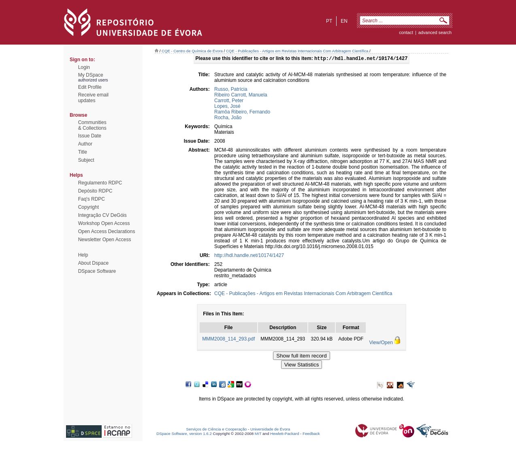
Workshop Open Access (104, 223)
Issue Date (89, 136)
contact (406, 32)
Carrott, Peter (228, 101)
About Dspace (93, 263)
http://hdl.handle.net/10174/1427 (249, 256)
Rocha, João (227, 118)
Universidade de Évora (270, 430)
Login (84, 67)
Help (83, 255)
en (344, 21)
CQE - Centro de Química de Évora (192, 51)
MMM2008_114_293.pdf (228, 340)
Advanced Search (435, 32)
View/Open (380, 343)
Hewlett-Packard (284, 434)
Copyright (88, 207)
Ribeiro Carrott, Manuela (240, 96)
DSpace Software (97, 271)
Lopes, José (227, 107)
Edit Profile (90, 87)
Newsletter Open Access (104, 239)
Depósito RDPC (95, 191)
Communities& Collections (92, 125)
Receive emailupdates (93, 97)
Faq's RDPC (91, 199)
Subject (86, 160)
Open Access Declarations (106, 231)
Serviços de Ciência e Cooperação (216, 430)
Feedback (311, 434)
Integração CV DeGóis (102, 215)
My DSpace (90, 75)
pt (329, 21)
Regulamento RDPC (100, 183)
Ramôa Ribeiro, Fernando (242, 113)
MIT (258, 434)
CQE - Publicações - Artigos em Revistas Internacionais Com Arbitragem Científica (297, 51)
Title (82, 152)
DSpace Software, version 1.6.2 (184, 434)
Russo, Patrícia (230, 90)
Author (85, 144)
